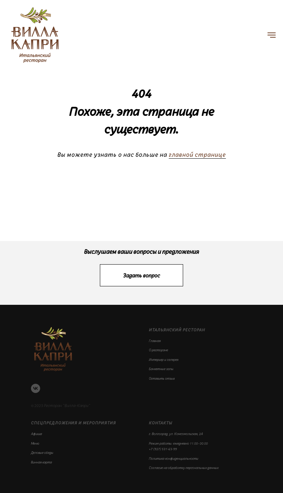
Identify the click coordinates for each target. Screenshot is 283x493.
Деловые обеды (42, 452)
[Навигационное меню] (272, 35)
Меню (35, 443)
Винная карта (41, 462)
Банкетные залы (161, 368)
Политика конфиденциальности (173, 458)
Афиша (36, 433)
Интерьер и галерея (163, 359)
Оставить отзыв (162, 378)
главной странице (197, 154)
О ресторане (158, 350)
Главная (155, 340)
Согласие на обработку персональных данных (184, 467)
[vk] (35, 388)
